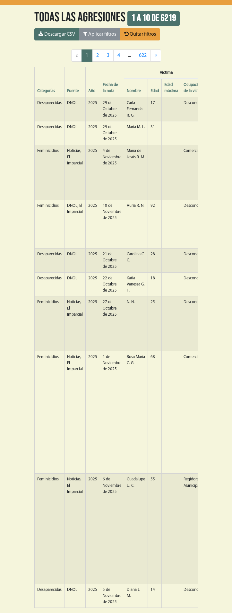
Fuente (73, 91)
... (129, 55)
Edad (154, 91)
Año (91, 91)
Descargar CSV (57, 34)
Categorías (46, 91)
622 (143, 55)
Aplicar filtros (99, 34)
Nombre (134, 91)
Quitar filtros (140, 34)
